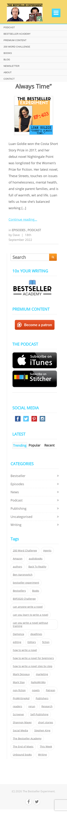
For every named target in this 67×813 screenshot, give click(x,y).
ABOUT (8, 72)
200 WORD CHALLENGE (17, 46)
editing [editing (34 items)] (17, 642)
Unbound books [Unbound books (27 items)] (22, 754)
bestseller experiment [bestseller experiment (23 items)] (26, 582)
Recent (49, 445)
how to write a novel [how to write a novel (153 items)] (25, 650)
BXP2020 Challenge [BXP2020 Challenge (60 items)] (24, 598)
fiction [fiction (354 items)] (45, 642)
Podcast (34, 230)
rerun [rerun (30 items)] (31, 706)
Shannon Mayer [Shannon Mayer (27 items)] (22, 722)
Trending (19, 445)
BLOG (7, 59)
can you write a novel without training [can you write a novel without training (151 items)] (30, 624)
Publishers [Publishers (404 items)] (42, 698)
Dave (16, 235)
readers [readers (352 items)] (17, 706)
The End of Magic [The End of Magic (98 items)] (23, 746)
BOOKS (8, 53)
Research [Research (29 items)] (47, 706)
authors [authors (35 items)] (17, 566)
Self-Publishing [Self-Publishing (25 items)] (39, 714)
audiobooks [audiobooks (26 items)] (36, 558)
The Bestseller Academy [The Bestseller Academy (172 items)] (27, 738)
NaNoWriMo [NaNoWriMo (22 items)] (38, 682)
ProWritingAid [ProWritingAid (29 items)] (21, 698)
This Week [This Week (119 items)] (46, 746)
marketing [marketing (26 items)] (42, 674)
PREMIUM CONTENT (15, 40)
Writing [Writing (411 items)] (42, 754)
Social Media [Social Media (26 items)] (20, 730)
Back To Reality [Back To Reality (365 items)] (37, 566)
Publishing (18, 508)
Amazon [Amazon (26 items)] (18, 558)
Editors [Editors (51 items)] (32, 642)
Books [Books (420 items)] (35, 590)
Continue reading (21, 219)
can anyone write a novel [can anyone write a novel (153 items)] (28, 606)
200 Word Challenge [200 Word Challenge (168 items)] (25, 550)
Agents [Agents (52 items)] (47, 550)
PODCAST (9, 27)
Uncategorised (21, 517)
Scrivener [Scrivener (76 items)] (18, 714)
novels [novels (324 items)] (36, 690)
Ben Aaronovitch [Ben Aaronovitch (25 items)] (23, 574)
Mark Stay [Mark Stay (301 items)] (19, 682)
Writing (16, 525)
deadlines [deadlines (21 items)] (36, 634)
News (15, 492)
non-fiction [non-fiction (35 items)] (19, 690)
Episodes (19, 230)
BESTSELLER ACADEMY (17, 33)
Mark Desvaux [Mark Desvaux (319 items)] (21, 674)
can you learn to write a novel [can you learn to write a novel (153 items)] (30, 614)
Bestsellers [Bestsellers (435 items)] (19, 590)
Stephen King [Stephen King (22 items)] (42, 730)
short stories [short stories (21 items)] (45, 722)
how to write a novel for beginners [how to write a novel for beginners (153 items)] (33, 658)
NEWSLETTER (11, 66)
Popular (34, 445)
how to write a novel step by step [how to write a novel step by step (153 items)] (32, 666)
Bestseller (18, 476)
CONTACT (9, 78)
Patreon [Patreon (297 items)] (50, 690)
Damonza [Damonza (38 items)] (18, 634)
